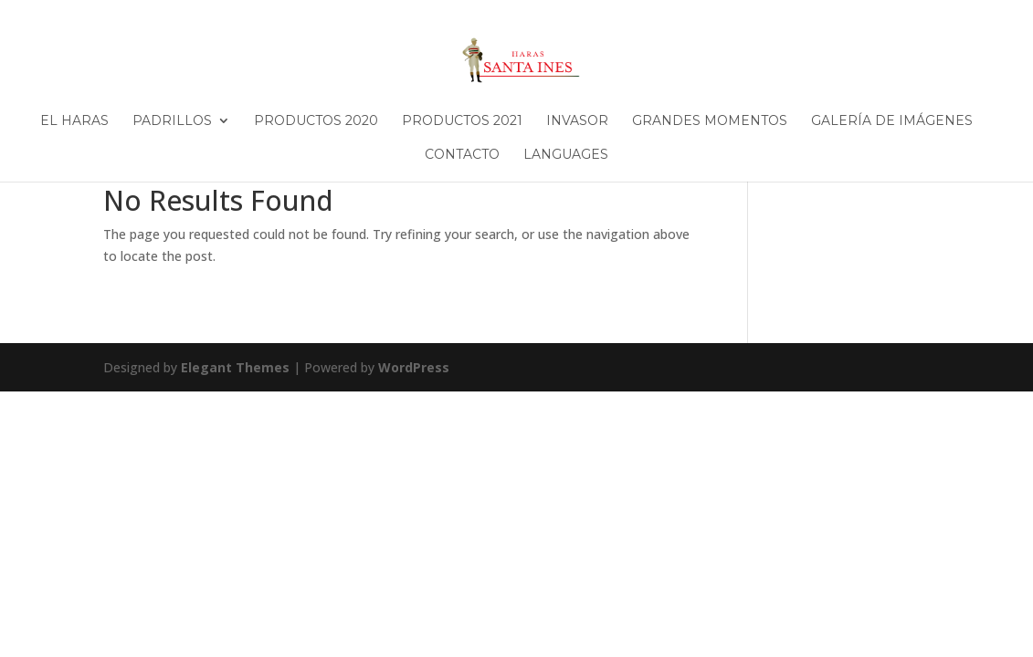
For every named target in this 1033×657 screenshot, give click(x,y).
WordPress (413, 367)
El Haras (74, 121)
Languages (565, 155)
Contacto (462, 155)
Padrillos (172, 121)
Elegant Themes (235, 367)
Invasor (577, 121)
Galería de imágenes (892, 121)
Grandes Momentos (709, 121)
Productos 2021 (462, 121)
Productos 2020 (316, 121)
